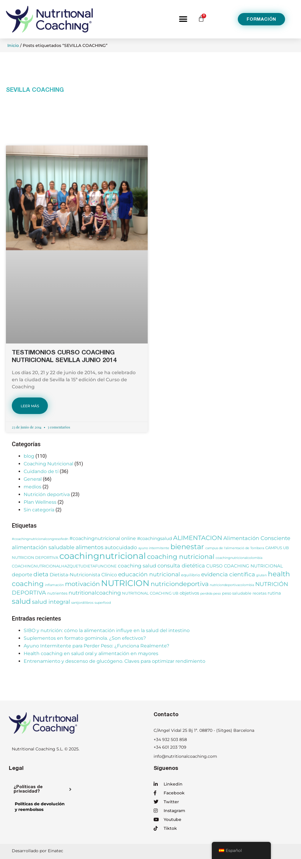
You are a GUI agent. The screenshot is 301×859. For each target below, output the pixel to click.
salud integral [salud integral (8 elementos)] (51, 601)
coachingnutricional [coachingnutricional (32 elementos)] (102, 556)
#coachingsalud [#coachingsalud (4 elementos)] (154, 538)
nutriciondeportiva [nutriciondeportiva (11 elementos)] (180, 584)
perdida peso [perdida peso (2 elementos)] (210, 593)
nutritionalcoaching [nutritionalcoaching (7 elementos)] (95, 592)
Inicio (13, 45)
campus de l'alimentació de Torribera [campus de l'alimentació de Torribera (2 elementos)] (234, 548)
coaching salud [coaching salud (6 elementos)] (137, 565)
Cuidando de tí (41, 471)
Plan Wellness (40, 502)
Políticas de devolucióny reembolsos (40, 806)
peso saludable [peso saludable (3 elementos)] (236, 593)
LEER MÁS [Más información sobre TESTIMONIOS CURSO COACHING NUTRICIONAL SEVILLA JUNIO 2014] (30, 406)
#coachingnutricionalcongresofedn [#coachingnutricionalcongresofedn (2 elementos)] (40, 539)
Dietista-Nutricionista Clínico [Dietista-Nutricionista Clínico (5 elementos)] (83, 574)
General (33, 479)
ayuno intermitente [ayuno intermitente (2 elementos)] (153, 548)
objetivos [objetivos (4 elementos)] (189, 593)
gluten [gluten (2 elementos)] (261, 575)
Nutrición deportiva (47, 494)
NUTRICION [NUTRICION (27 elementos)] (125, 583)
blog (29, 456)
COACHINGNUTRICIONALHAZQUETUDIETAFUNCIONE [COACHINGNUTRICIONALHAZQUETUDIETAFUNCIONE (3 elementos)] (64, 566)
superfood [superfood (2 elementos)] (103, 603)
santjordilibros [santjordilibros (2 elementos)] (82, 603)
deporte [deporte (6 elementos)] (22, 574)
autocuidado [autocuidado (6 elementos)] (121, 547)
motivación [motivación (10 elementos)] (82, 584)
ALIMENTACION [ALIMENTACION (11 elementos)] (197, 537)
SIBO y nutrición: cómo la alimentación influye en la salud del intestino (107, 630)
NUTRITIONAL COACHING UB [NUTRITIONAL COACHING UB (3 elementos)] (150, 593)
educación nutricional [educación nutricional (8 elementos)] (149, 574)
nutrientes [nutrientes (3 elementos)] (57, 593)
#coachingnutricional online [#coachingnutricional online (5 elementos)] (102, 538)
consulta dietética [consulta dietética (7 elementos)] (181, 565)
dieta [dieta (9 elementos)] (40, 574)
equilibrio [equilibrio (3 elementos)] (190, 575)
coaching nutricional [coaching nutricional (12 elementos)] (180, 557)
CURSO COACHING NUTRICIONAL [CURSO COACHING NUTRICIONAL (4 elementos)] (244, 566)
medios (32, 487)
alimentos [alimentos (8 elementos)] (89, 547)
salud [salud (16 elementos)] (21, 601)
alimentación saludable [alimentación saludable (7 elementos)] (43, 547)
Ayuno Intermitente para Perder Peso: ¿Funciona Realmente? (96, 646)
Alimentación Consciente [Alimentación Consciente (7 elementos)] (256, 538)
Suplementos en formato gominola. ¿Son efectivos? (85, 638)
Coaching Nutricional (48, 464)
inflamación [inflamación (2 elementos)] (54, 585)
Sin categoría (39, 510)
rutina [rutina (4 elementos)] (274, 593)
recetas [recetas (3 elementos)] (259, 593)
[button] (183, 19)
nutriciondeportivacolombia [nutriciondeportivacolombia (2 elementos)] (232, 585)
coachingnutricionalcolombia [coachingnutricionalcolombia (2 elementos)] (239, 558)
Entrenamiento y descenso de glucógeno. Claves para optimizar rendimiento (114, 661)
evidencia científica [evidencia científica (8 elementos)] (228, 574)
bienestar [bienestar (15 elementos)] (187, 546)
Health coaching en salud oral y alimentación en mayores (91, 653)
